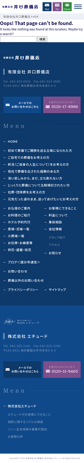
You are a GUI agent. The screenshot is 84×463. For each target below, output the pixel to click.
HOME (13, 141)
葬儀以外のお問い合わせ (26, 280)
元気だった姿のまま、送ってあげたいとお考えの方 (43, 199)
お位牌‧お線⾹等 (20, 243)
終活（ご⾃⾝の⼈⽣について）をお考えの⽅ (38, 164)
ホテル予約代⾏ (19, 222)
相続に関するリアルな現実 (25, 422)
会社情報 (55, 229)
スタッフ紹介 (57, 237)
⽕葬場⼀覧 (16, 236)
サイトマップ (57, 289)
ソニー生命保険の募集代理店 (27, 429)
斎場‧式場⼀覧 (19, 229)
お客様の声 (15, 436)
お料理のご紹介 (19, 215)
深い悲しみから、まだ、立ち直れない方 (35, 178)
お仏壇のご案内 (19, 208)
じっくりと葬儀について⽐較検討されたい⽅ (39, 185)
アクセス (54, 245)
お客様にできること (63, 208)
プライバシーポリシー (23, 289)
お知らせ (55, 253)
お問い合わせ (17, 271)
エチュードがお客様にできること (29, 414)
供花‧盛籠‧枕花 (19, 249)
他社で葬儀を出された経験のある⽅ (34, 171)
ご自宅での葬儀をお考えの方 (29, 157)
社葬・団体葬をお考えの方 (26, 192)
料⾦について (58, 215)
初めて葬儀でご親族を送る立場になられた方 (40, 150)
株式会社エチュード (22, 406)
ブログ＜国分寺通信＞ (24, 262)
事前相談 (55, 222)
